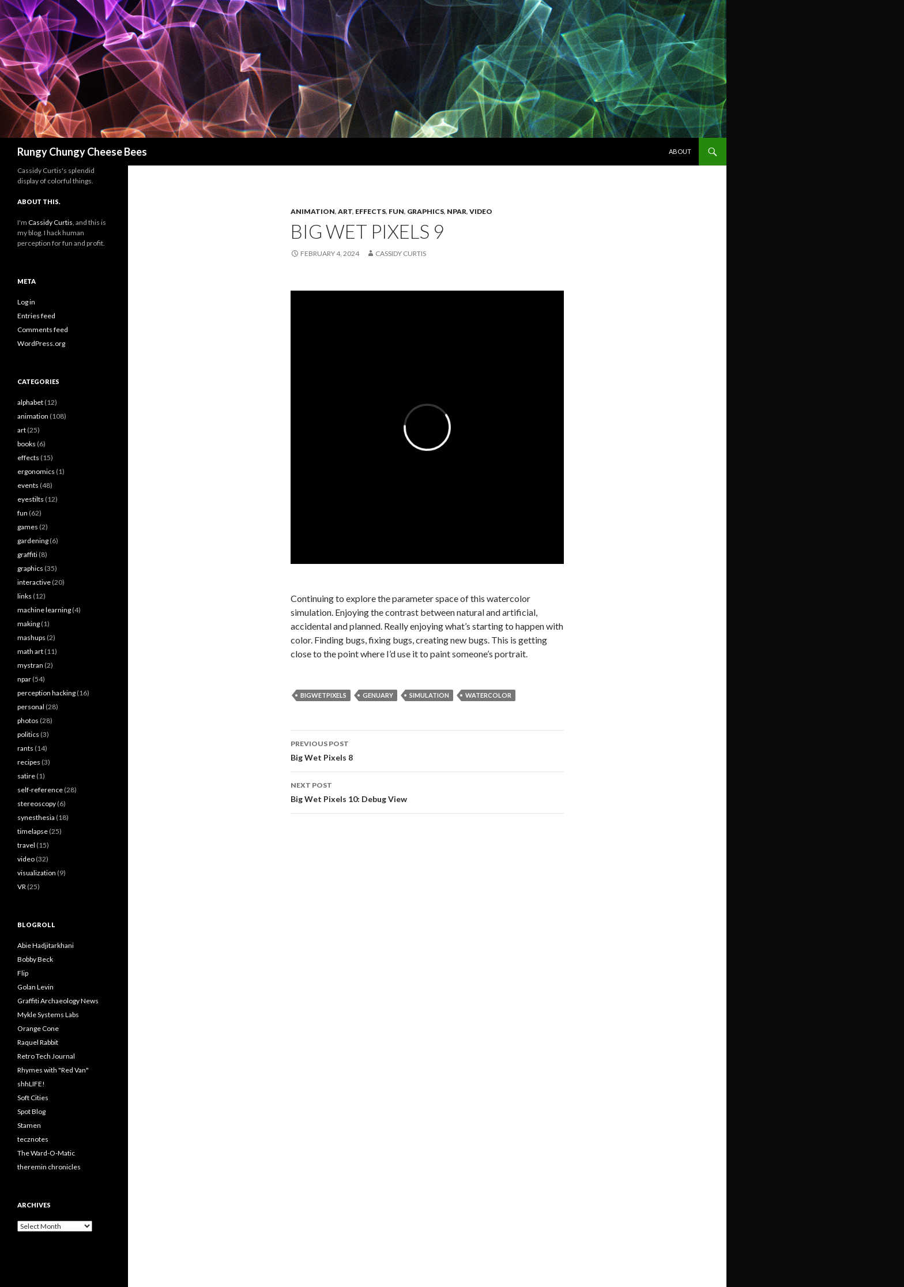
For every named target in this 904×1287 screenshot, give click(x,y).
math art (30, 651)
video (480, 211)
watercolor (488, 695)
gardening (32, 540)
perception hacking (46, 692)
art (345, 211)
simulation (429, 695)
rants (25, 748)
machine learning (44, 609)
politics (28, 734)
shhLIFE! (31, 1083)
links (24, 596)
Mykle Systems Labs (48, 1014)
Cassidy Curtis (400, 253)
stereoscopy (36, 803)
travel (26, 845)
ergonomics (36, 471)
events (28, 485)
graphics (425, 211)
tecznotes (32, 1139)
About (680, 151)
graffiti (27, 554)
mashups (31, 637)
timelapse (32, 831)
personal (30, 706)
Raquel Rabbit (37, 1042)
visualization (36, 872)
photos (28, 720)
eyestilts (30, 499)
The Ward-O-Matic (46, 1153)
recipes (28, 762)
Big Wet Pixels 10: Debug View (427, 791)
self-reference (40, 789)
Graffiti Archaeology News (58, 1000)
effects (370, 211)
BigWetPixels (323, 695)
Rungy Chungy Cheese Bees (82, 151)
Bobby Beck (35, 959)
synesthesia (36, 817)
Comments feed (42, 329)
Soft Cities (32, 1097)
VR (21, 886)
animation (313, 211)
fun (396, 211)
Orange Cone (38, 1028)
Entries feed (36, 315)
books (26, 443)
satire (26, 776)
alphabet (30, 402)
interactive (34, 582)
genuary (378, 695)
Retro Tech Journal (46, 1056)
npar (456, 211)
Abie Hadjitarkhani (45, 945)
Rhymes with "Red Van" (53, 1070)
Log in (26, 302)
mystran (30, 665)
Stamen (29, 1125)
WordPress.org (41, 343)
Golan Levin (35, 987)
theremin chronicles (49, 1166)
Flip (22, 973)
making (28, 623)
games (27, 526)
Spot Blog (31, 1111)
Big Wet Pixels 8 (427, 749)
